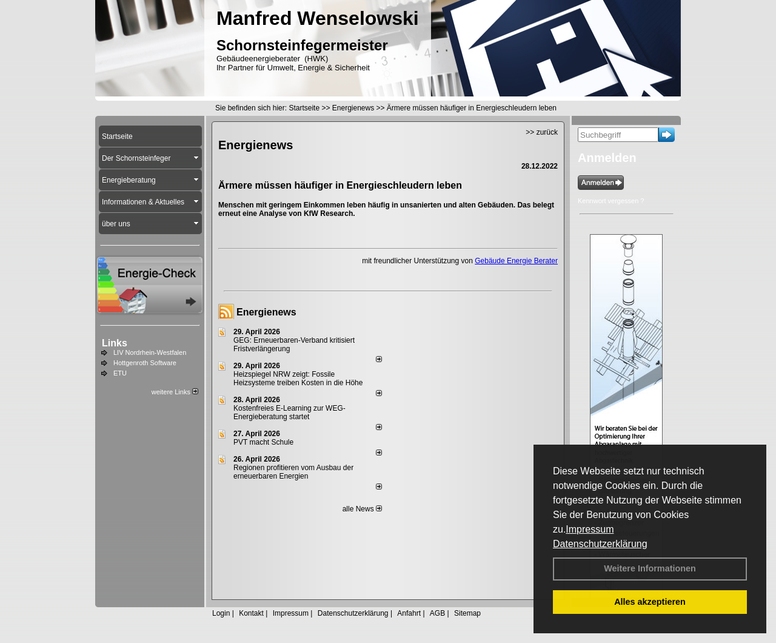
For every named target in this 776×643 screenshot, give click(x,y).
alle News (362, 509)
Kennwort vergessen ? (611, 200)
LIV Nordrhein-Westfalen (149, 352)
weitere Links (175, 392)
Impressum (590, 529)
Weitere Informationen (650, 568)
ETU (120, 373)
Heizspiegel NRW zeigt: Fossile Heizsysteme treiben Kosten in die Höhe (298, 378)
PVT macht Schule (263, 442)
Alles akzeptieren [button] (650, 602)
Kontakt (251, 613)
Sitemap (467, 613)
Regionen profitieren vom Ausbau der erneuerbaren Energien (293, 471)
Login (221, 613)
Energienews (266, 312)
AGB (437, 613)
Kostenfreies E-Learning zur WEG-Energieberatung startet (289, 412)
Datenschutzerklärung (600, 544)
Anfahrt (409, 613)
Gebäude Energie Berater (516, 261)
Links (114, 343)
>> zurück (542, 132)
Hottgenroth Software (144, 362)
